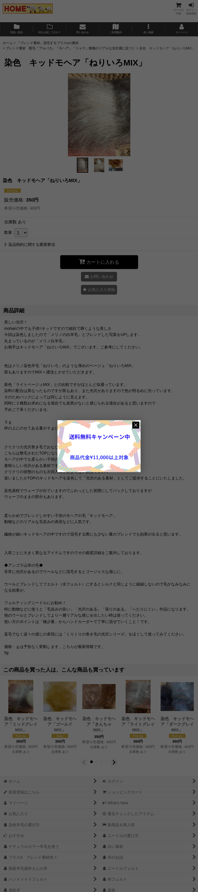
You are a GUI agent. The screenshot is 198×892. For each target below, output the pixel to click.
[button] (148, 29)
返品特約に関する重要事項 (29, 244)
